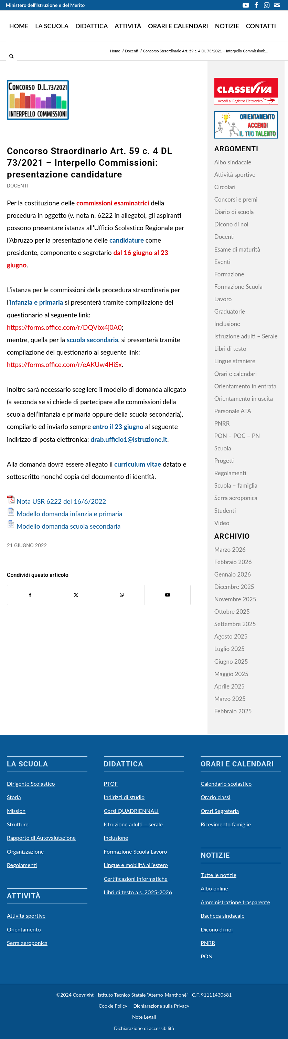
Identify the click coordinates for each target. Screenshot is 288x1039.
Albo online (214, 888)
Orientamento (24, 929)
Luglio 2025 (229, 648)
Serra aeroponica (235, 497)
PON (207, 956)
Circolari (225, 187)
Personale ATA (232, 411)
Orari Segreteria (220, 810)
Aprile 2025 (229, 686)
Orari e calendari (235, 373)
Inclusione (227, 323)
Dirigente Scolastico (31, 783)
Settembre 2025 (235, 624)
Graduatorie (229, 311)
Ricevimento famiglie (226, 824)
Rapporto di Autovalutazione (41, 837)
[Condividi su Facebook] (30, 595)
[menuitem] (19, 26)
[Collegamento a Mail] (277, 5)
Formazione (229, 274)
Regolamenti (230, 473)
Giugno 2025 (231, 661)
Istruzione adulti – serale (133, 824)
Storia (14, 797)
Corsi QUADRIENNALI (131, 810)
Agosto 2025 (231, 636)
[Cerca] (11, 56)
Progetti (224, 460)
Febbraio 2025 (233, 711)
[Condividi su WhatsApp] (122, 595)
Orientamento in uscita (243, 398)
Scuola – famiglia (235, 485)
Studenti (225, 510)
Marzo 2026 (230, 549)
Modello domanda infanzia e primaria (69, 514)
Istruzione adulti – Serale (246, 336)
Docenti (18, 186)
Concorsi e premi (236, 199)
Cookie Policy (113, 1006)
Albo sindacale (232, 162)
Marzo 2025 (230, 698)
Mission (16, 810)
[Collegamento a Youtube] (246, 5)
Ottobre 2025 (232, 611)
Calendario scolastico (226, 783)
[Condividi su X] (76, 595)
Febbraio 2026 (233, 562)
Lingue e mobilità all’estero (136, 865)
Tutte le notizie (218, 875)
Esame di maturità (237, 249)
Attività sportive (234, 174)
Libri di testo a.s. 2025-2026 (138, 892)
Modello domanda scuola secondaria (68, 526)
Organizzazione (25, 851)
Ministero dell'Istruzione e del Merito (45, 5)
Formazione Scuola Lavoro (135, 851)
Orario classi (215, 797)
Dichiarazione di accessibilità (144, 1028)
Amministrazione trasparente (235, 902)
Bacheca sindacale (222, 915)
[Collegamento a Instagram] (266, 5)
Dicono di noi (231, 224)
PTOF (111, 783)
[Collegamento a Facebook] (256, 5)
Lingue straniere (234, 361)
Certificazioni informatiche (136, 878)
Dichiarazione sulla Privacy (161, 1006)
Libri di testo (230, 348)
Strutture (18, 824)
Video (222, 523)
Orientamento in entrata (245, 386)
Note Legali (144, 1017)
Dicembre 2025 (234, 586)
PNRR (222, 423)
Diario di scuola (234, 211)
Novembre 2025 (235, 599)
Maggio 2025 (231, 674)
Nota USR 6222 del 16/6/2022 (61, 501)
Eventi (222, 261)
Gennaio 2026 (232, 574)
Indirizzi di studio (124, 797)
